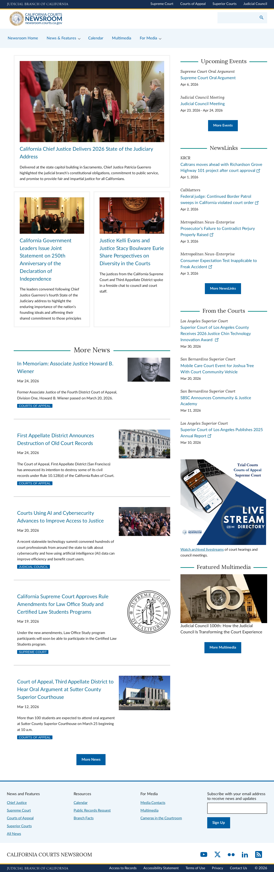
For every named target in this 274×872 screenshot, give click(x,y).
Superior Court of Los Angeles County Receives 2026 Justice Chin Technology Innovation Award (215, 334)
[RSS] (258, 855)
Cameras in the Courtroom (161, 818)
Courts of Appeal (193, 4)
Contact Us (238, 868)
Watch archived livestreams (202, 549)
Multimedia (149, 810)
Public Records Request (92, 810)
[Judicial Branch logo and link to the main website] (37, 4)
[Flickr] (231, 855)
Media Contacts (152, 803)
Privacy (217, 868)
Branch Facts (84, 818)
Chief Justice (17, 803)
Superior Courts (225, 4)
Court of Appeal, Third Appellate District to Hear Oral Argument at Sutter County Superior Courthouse (65, 689)
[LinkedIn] (244, 855)
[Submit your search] (261, 18)
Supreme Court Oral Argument (208, 78)
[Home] (72, 19)
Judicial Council (255, 4)
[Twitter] (217, 855)
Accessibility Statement (161, 868)
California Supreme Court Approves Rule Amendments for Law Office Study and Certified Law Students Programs (63, 604)
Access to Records (123, 868)
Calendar (81, 803)
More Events (223, 125)
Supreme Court (161, 4)
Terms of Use (195, 868)
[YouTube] (203, 855)
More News (91, 759)
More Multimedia (223, 647)
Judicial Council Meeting (202, 104)
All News (14, 834)
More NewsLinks (223, 288)
